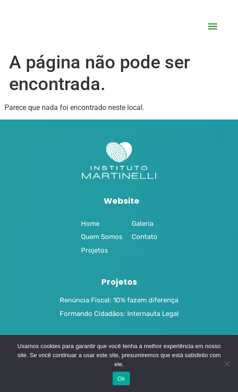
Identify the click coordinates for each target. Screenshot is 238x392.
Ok (121, 378)
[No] (226, 363)
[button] (212, 26)
